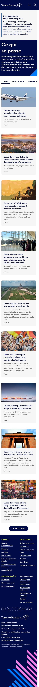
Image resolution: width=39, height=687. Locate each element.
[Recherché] (35, 5)
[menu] (29, 5)
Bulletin (23, 599)
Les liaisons (6, 555)
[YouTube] (29, 609)
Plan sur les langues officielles (13, 629)
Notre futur (24, 546)
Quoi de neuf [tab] (18, 81)
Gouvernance (25, 555)
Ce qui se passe (26, 602)
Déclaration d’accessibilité (12, 626)
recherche (23, 34)
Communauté (7, 576)
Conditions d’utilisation (10, 637)
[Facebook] (14, 609)
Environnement (7, 586)
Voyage (5, 540)
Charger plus (18, 528)
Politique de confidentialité (12, 640)
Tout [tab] (5, 81)
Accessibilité (6, 570)
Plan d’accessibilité (9, 623)
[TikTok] (19, 609)
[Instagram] (9, 609)
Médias (23, 559)
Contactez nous (26, 576)
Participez (5, 579)
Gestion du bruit (7, 583)
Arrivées (4, 552)
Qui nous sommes (27, 543)
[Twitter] (3, 609)
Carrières (24, 562)
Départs (4, 549)
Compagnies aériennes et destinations (25, 581)
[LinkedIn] (24, 609)
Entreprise (25, 540)
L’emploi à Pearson (27, 565)
